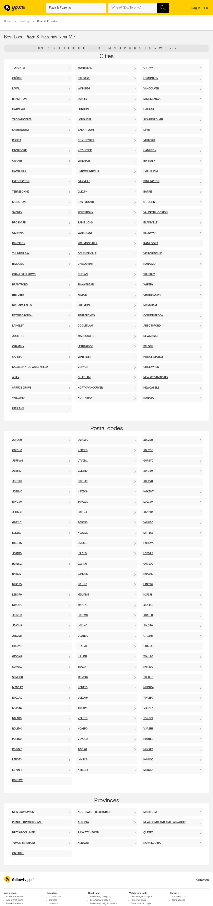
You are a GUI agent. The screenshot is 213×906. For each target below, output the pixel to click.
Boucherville (87, 253)
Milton (82, 295)
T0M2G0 (83, 502)
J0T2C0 (17, 615)
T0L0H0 (148, 677)
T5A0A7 (83, 667)
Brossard (19, 222)
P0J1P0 (82, 584)
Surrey (82, 99)
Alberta (83, 822)
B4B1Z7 (16, 574)
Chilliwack (151, 367)
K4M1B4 (83, 770)
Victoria (149, 140)
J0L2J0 (148, 440)
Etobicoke (19, 150)
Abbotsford (152, 326)
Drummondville (89, 171)
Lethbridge (85, 346)
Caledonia (150, 171)
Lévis (146, 130)
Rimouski (18, 264)
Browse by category (100, 896)
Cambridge (19, 171)
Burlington (151, 181)
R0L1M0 (17, 728)
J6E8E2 (16, 471)
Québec (17, 78)
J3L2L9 (82, 553)
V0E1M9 (83, 698)
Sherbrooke (20, 130)
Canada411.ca (179, 896)
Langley (18, 326)
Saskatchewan (88, 832)
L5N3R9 (17, 594)
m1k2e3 (148, 749)
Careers (53, 900)
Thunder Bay (20, 253)
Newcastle (151, 388)
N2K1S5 (17, 584)
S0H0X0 (17, 667)
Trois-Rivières (22, 119)
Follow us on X (138, 900)
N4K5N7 (148, 491)
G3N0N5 (83, 574)
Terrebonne (20, 192)
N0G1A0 (17, 698)
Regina (16, 140)
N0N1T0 (82, 687)
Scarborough (153, 119)
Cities (106, 56)
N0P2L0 (148, 667)
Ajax (15, 377)
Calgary (84, 78)
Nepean (83, 274)
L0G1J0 (148, 502)
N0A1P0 (82, 728)
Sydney (17, 212)
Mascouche (86, 336)
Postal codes (106, 429)
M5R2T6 (83, 677)
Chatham (84, 377)
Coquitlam (85, 326)
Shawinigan (86, 284)
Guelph (82, 192)
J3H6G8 (17, 512)
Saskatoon (86, 130)
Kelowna (149, 233)
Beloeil (148, 346)
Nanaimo (149, 264)
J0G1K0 (17, 481)
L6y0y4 (17, 770)
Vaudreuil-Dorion (155, 212)
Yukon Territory (24, 843)
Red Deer (18, 295)
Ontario (18, 853)
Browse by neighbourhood (104, 903)
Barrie (147, 192)
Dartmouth (86, 202)
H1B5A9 (148, 553)
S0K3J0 (82, 481)
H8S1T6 (17, 543)
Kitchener (85, 150)
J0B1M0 (17, 491)
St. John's (150, 202)
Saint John (85, 222)
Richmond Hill (87, 243)
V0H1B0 (148, 522)
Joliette (18, 336)
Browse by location (100, 900)
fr (206, 8)
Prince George (153, 357)
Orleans (18, 408)
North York (86, 140)
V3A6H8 (148, 728)
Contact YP (55, 896)
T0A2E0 (148, 698)
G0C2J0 (148, 564)
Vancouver (151, 88)
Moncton (19, 202)
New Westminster (155, 377)
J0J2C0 (148, 450)
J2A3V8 (17, 625)
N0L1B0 (17, 718)
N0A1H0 (148, 574)
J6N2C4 (148, 512)
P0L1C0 (17, 739)
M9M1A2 (17, 687)
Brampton (19, 99)
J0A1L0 (148, 615)
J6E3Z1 (82, 543)
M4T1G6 (148, 533)
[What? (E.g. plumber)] (76, 8)
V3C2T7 (148, 708)
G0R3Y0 (148, 461)
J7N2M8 (17, 636)
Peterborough (22, 315)
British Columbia (24, 832)
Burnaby (149, 161)
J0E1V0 (148, 481)
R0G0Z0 (17, 749)
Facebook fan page (141, 903)
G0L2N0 (82, 471)
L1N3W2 (148, 584)
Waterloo (85, 233)
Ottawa (148, 68)
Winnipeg (84, 88)
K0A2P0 (17, 605)
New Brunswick (23, 812)
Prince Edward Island (27, 822)
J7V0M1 (83, 461)
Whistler (84, 357)
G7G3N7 (148, 636)
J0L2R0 (148, 625)
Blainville (150, 222)
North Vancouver (90, 388)
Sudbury (149, 274)
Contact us (202, 880)
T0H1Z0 (148, 656)
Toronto (18, 68)
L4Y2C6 (82, 759)
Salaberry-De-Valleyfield (30, 367)
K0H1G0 (148, 759)
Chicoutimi (85, 264)
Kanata (148, 398)
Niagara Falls (22, 305)
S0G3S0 (82, 522)
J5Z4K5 (148, 605)
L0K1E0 (16, 533)
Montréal (85, 68)
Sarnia (17, 357)
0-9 (40, 48)
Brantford (20, 284)
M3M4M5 (83, 594)
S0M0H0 (17, 677)
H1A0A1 (82, 646)
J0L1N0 (82, 625)
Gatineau (18, 109)
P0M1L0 (148, 739)
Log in (195, 8)
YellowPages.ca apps (141, 896)
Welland (18, 398)
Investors (53, 903)
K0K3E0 (82, 450)
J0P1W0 (83, 440)
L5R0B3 (17, 759)
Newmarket (151, 336)
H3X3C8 (83, 491)
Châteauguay (152, 295)
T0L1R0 (82, 749)
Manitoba (150, 812)
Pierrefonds (86, 315)
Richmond (85, 305)
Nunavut (84, 843)
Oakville (84, 181)
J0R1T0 (148, 471)
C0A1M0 (83, 636)
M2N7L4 (148, 770)
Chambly (18, 346)
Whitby (148, 284)
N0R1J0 (17, 502)
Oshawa (18, 233)
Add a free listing (14, 900)
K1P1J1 (147, 594)
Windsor (84, 161)
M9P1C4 (148, 687)
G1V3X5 (17, 656)
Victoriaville (152, 253)
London (83, 109)
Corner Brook (153, 315)
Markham (150, 305)
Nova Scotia (152, 843)
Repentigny (85, 212)
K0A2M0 (83, 533)
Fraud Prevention (14, 903)
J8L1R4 (82, 512)
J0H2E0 (17, 440)
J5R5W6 (17, 461)
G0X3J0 (148, 646)
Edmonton (150, 78)
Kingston (18, 243)
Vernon (83, 367)
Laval (16, 88)
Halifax (148, 109)
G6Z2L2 (17, 522)
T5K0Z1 (148, 718)
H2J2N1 (82, 656)
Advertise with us (15, 896)
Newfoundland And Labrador (164, 822)
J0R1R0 (17, 553)
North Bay (85, 398)
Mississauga (152, 99)
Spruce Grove (21, 388)
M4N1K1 (83, 605)
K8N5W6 (17, 780)
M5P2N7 (17, 708)
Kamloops (150, 243)
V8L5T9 (82, 718)
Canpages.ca (178, 900)
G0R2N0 (17, 646)
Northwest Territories (94, 812)
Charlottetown (24, 274)
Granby (17, 161)
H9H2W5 (148, 543)
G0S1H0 (17, 450)
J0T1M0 (83, 615)
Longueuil (85, 119)
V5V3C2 (83, 739)
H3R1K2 (17, 564)
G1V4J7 (82, 564)
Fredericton (20, 181)
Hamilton (149, 150)
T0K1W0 (83, 708)
